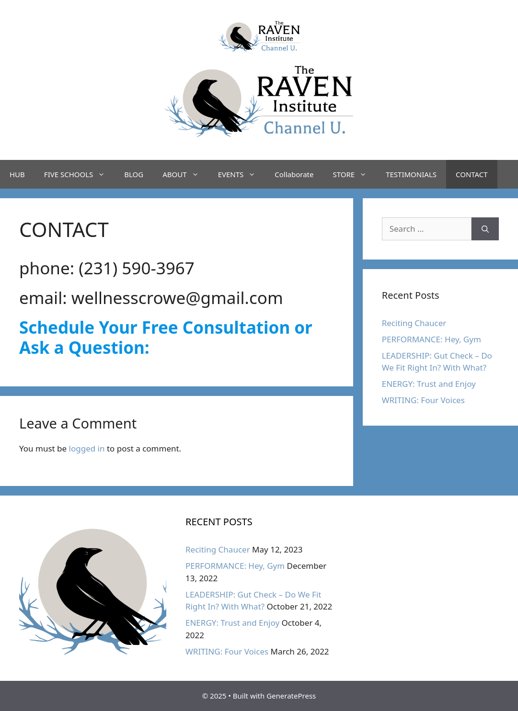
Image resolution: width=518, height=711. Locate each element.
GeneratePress (291, 695)
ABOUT (185, 174)
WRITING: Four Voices (423, 400)
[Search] (485, 228)
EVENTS (241, 174)
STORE (354, 174)
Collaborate (294, 174)
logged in (87, 448)
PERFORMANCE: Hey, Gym (431, 339)
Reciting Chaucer (414, 322)
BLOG (133, 174)
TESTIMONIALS (411, 174)
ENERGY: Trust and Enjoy (429, 383)
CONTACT (472, 174)
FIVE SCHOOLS (79, 174)
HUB (17, 174)
